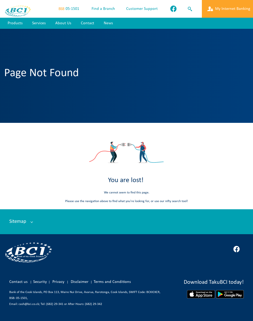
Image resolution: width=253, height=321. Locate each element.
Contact (87, 23)
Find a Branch (103, 9)
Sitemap (18, 221)
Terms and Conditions (112, 282)
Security (40, 282)
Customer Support (142, 9)
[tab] (126, 222)
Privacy (58, 282)
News (108, 23)
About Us (63, 23)
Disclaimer (81, 282)
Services (39, 23)
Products (15, 23)
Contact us (18, 282)
